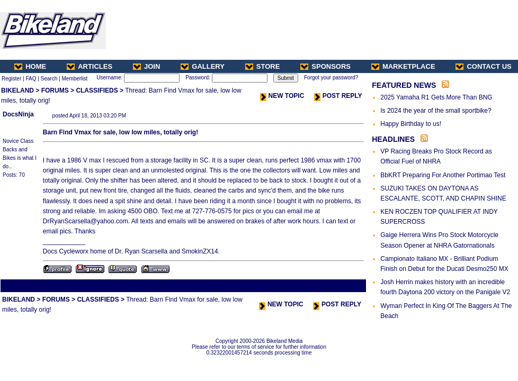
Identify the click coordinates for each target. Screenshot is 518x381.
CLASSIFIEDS (97, 90)
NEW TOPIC (282, 95)
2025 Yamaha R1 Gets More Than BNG (436, 97)
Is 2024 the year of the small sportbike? (435, 110)
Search (49, 78)
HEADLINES (393, 139)
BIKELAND (17, 90)
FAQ (30, 78)
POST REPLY (338, 95)
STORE (262, 66)
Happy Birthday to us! (410, 124)
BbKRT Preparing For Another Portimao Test (442, 175)
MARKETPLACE (403, 66)
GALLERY (203, 66)
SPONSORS (325, 66)
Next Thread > (346, 285)
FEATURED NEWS (404, 85)
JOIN (146, 66)
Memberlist (74, 78)
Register (11, 78)
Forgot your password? (331, 77)
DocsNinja (18, 114)
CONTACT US (483, 66)
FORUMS (55, 90)
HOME (30, 66)
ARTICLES (89, 66)
